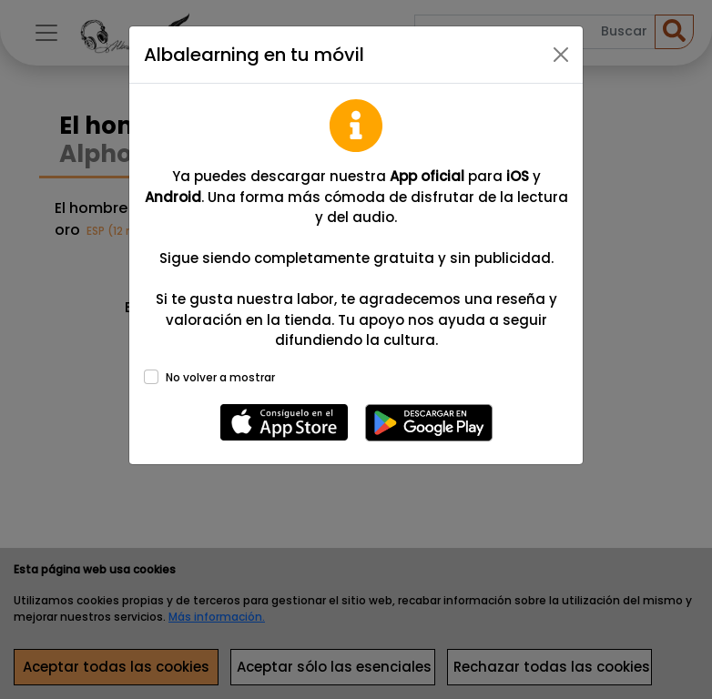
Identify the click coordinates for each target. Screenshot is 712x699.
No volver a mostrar (220, 377)
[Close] (560, 54)
